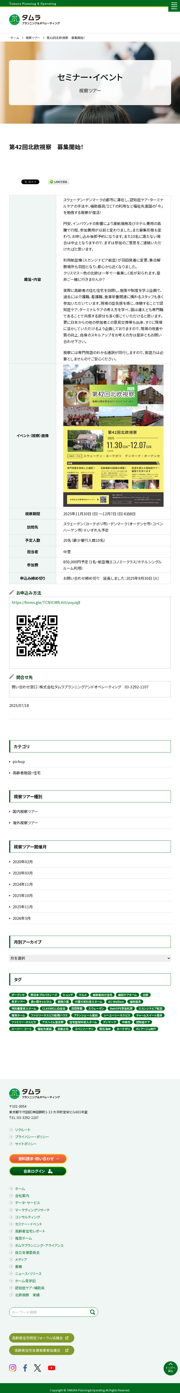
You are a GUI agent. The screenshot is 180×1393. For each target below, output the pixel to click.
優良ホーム (18, 1015)
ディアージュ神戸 (146, 1029)
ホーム (14, 38)
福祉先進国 (45, 1029)
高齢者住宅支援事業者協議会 (37, 1350)
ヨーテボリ (123, 1029)
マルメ (83, 995)
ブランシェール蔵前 (86, 1015)
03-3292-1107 (28, 1117)
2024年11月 (23, 884)
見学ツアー (18, 1002)
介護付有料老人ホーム (88, 1002)
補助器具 (135, 1002)
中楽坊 (126, 1022)
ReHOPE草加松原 (121, 1008)
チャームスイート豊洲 (149, 1015)
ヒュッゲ (68, 995)
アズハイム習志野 (53, 1022)
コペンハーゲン (84, 1029)
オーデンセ (18, 995)
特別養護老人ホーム (23, 1008)
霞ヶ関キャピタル (41, 1002)
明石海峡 (105, 1029)
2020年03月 (23, 873)
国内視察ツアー (25, 811)
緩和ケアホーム (127, 995)
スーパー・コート (21, 1029)
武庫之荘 (63, 1029)
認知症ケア (143, 1022)
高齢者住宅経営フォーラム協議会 (37, 1337)
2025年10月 (23, 895)
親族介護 (63, 1002)
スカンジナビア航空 (150, 1008)
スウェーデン (96, 1008)
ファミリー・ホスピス (23, 1022)
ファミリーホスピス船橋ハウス (49, 1015)
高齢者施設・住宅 (27, 772)
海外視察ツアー (25, 822)
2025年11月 (23, 906)
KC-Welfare (116, 1002)
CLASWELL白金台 (53, 1008)
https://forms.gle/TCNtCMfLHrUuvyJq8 (46, 602)
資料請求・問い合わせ (36, 1158)
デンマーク (109, 1022)
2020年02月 (23, 861)
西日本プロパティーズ (43, 995)
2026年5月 (22, 918)
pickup (19, 761)
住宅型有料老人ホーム (83, 1022)
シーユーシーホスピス (117, 1015)
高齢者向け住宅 (102, 995)
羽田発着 (76, 1008)
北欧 (145, 995)
